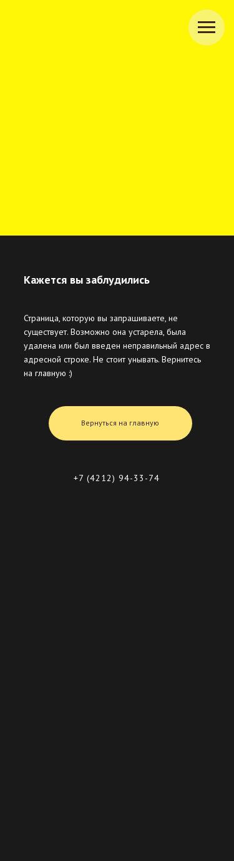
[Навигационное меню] (206, 27)
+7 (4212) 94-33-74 (117, 478)
